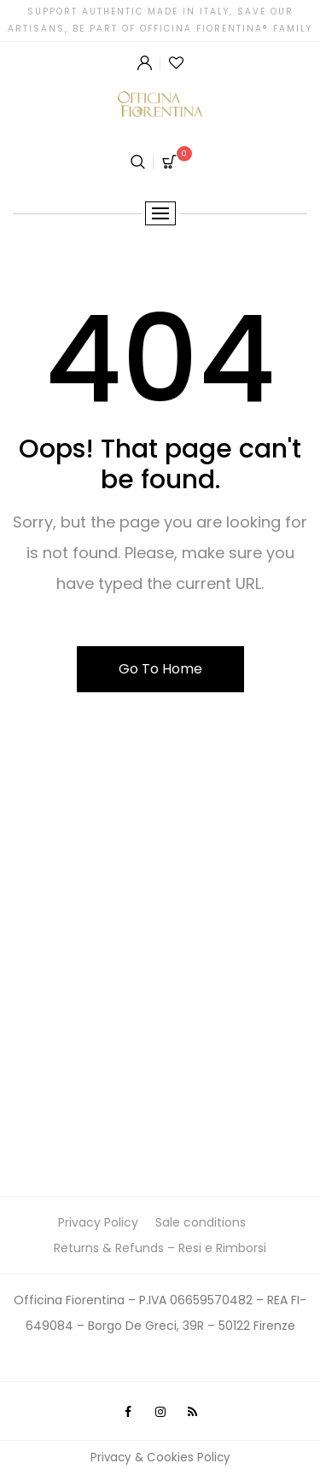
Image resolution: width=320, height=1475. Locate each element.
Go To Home (160, 669)
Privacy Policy (98, 1222)
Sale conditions (200, 1222)
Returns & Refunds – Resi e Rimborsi (160, 1247)
